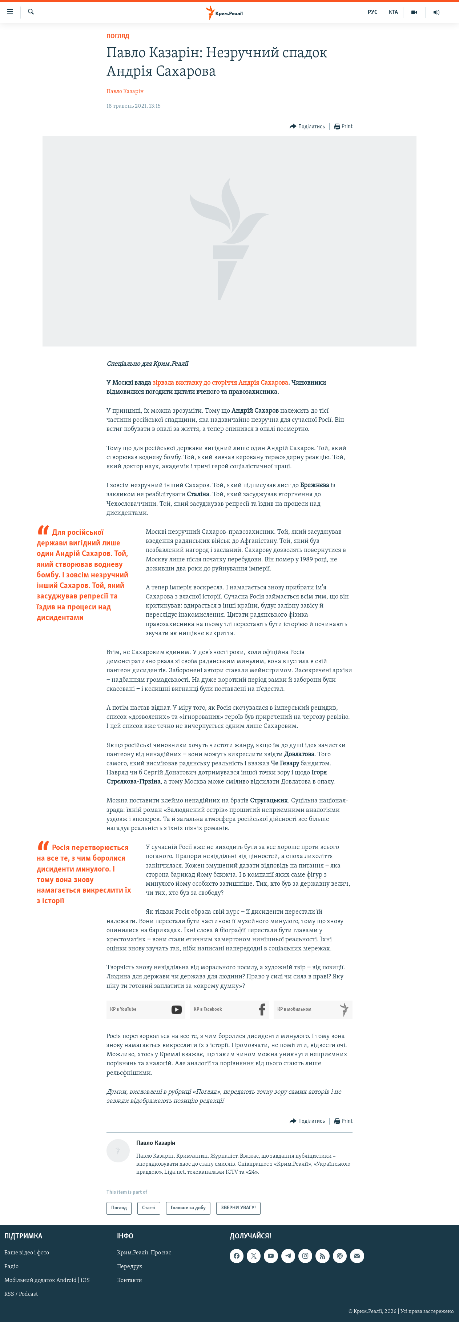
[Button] (307, 127)
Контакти (129, 1280)
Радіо (11, 1267)
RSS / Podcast (21, 1294)
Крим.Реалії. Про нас (144, 1253)
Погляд (117, 36)
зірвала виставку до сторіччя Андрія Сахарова (220, 383)
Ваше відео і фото (26, 1253)
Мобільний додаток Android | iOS (47, 1280)
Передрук (129, 1267)
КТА (393, 12)
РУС (373, 12)
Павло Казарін (125, 92)
